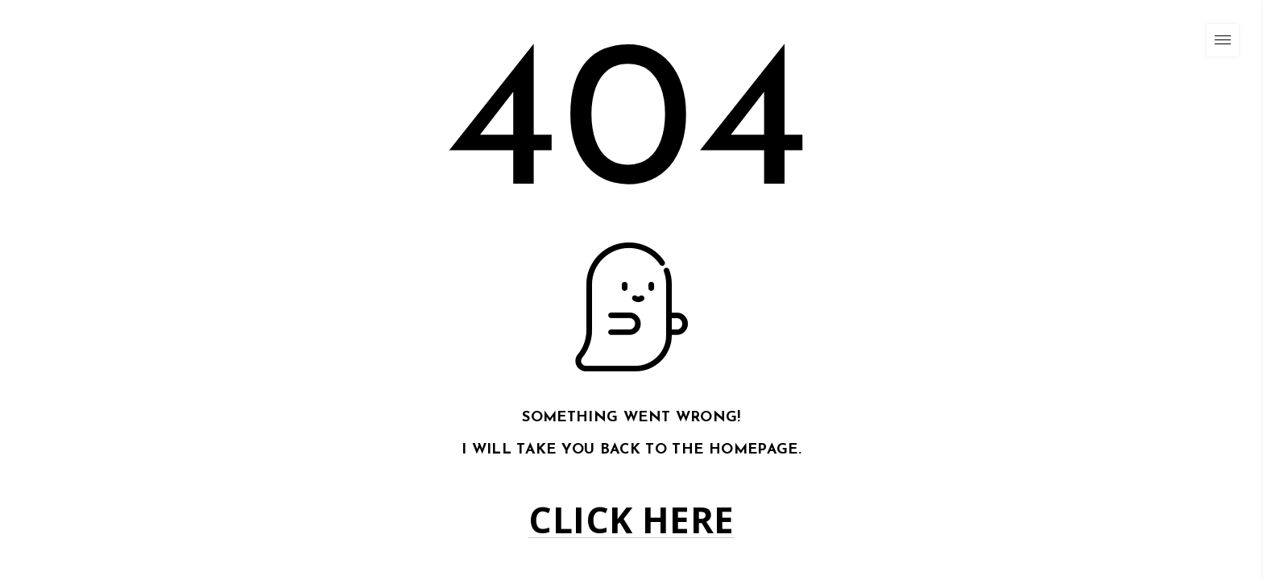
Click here (631, 520)
